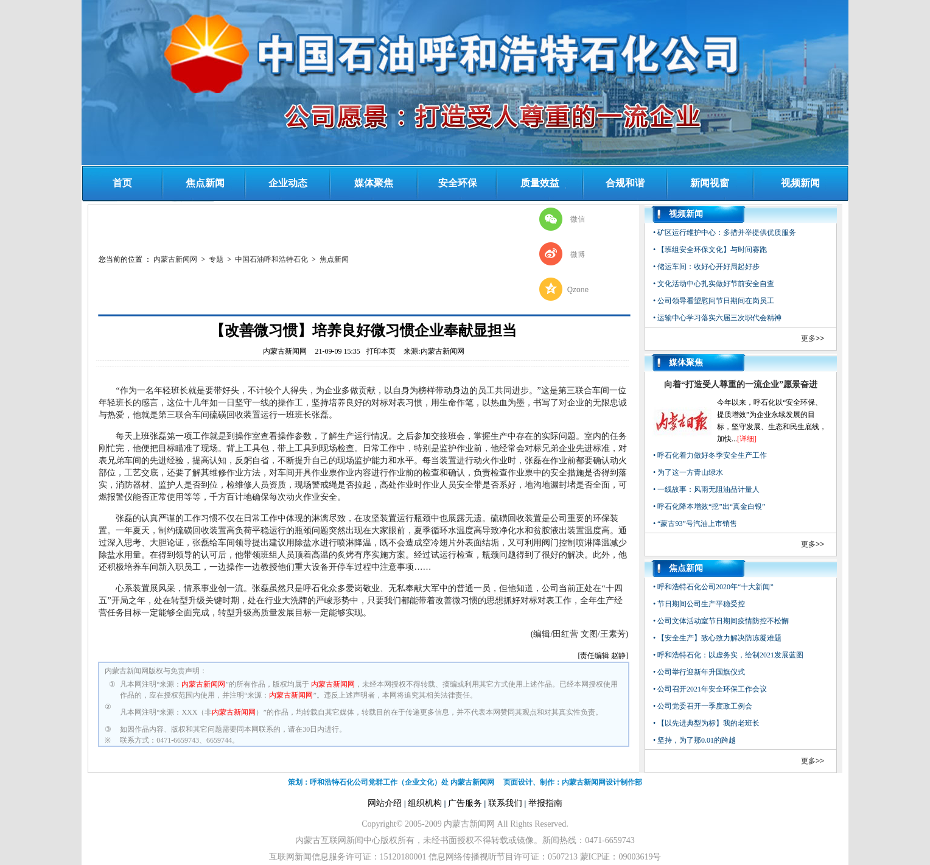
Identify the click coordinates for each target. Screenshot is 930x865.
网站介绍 (385, 803)
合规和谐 (625, 183)
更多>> (812, 338)
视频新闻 (800, 183)
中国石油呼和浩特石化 (271, 259)
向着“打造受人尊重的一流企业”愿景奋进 (740, 384)
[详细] (747, 439)
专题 (216, 259)
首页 (122, 183)
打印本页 (381, 351)
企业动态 (287, 183)
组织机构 (425, 803)
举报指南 (545, 803)
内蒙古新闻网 (175, 259)
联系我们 (505, 803)
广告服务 (465, 803)
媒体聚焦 (373, 183)
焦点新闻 (205, 183)
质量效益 (539, 183)
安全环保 (457, 183)
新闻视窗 (709, 183)
